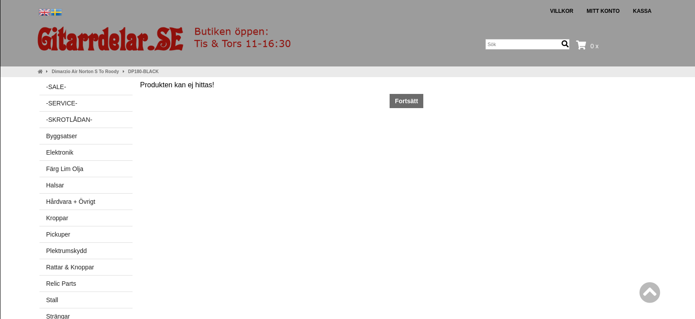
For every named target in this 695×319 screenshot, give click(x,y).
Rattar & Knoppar (70, 267)
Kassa (642, 11)
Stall (52, 299)
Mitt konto (603, 11)
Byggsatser (61, 136)
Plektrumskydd (66, 250)
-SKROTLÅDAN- (69, 119)
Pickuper (58, 234)
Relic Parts (61, 283)
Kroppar (57, 218)
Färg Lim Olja (64, 168)
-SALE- (56, 86)
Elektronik (59, 152)
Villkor (562, 11)
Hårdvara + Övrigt (70, 201)
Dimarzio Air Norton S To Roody (85, 71)
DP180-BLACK (143, 71)
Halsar (55, 185)
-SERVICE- (62, 103)
